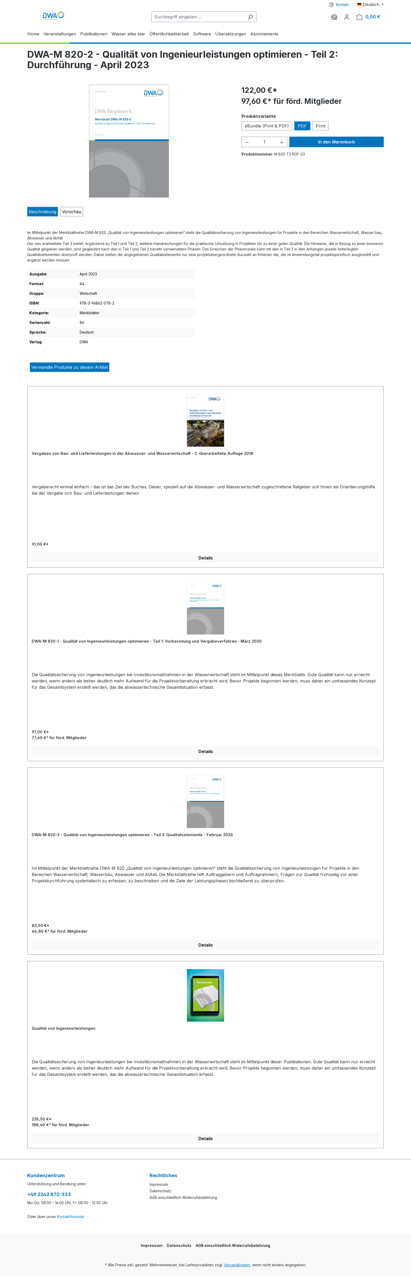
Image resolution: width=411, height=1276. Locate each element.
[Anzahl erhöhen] (282, 142)
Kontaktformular (70, 1216)
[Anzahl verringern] (246, 142)
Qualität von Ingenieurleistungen (63, 1028)
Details (205, 557)
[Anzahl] (264, 142)
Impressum (159, 1184)
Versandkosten (237, 1265)
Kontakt (342, 4)
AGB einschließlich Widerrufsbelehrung (183, 1197)
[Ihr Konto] (346, 17)
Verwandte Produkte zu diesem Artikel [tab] (69, 367)
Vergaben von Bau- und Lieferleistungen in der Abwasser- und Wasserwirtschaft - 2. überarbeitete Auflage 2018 (142, 453)
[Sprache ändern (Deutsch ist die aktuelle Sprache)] (370, 4)
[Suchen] (250, 17)
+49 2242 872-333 (49, 1194)
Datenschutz (160, 1191)
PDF (302, 126)
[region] (129, 141)
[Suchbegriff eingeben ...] (198, 17)
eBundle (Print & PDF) (267, 126)
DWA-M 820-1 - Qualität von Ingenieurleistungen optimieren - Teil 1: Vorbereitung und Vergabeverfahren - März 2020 (147, 641)
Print (320, 126)
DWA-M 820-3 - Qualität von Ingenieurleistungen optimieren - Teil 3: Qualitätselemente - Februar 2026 (132, 834)
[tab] (42, 211)
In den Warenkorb (336, 142)
